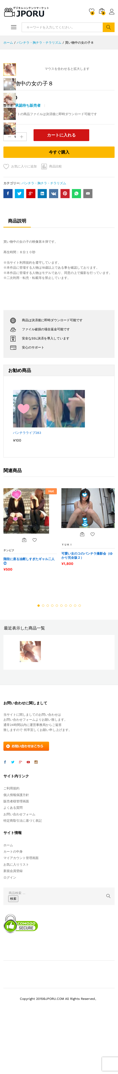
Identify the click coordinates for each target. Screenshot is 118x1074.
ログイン (112, 12)
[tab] (17, 275)
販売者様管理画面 (16, 854)
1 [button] (38, 658)
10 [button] (80, 658)
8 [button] (70, 658)
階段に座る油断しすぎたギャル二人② (29, 614)
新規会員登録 (13, 923)
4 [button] (52, 658)
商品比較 (55, 219)
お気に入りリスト (16, 917)
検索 (109, 27)
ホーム (8, 898)
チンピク (8, 603)
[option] (30, 585)
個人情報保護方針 (16, 847)
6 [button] (61, 658)
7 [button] (66, 658)
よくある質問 (13, 860)
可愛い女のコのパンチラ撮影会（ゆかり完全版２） (87, 608)
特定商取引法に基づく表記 (22, 873)
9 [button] (75, 658)
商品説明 (17, 273)
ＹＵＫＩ (66, 597)
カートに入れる (56, 188)
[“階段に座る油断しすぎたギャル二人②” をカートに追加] (24, 592)
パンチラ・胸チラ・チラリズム (43, 236)
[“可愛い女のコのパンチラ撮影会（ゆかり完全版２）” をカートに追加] (82, 587)
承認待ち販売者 (28, 159)
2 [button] (43, 658)
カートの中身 (13, 904)
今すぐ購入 (59, 204)
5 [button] (57, 658)
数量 (6, 183)
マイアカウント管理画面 (21, 911)
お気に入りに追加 (24, 219)
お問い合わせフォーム (19, 867)
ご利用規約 (11, 841)
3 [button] (48, 658)
